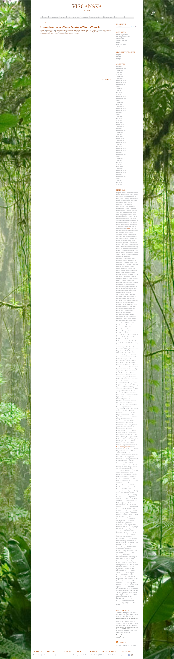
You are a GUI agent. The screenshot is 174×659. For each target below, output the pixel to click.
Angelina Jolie (131, 525)
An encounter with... (122, 41)
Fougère (123, 407)
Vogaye (118, 270)
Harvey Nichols (130, 589)
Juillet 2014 (119, 133)
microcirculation (124, 411)
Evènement (119, 383)
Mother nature (131, 298)
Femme (132, 548)
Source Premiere (125, 471)
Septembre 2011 (121, 176)
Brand (123, 506)
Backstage (119, 318)
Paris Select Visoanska (128, 389)
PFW (132, 542)
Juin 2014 (119, 135)
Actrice (127, 206)
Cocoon (118, 518)
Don (134, 268)
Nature (134, 320)
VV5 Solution (130, 485)
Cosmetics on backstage (123, 459)
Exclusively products (122, 242)
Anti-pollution (131, 415)
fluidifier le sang (121, 359)
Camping (118, 560)
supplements (119, 256)
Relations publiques (126, 427)
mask (127, 224)
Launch (123, 385)
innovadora (119, 234)
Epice (122, 457)
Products (135, 278)
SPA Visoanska (127, 479)
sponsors (122, 572)
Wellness (131, 598)
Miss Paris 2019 (130, 363)
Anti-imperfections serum (127, 246)
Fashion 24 (132, 355)
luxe (122, 329)
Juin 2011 (119, 180)
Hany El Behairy (121, 437)
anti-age (118, 491)
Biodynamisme (127, 264)
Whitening (135, 385)
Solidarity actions (126, 543)
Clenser (118, 381)
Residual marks (125, 469)
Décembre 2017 (121, 81)
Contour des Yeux (121, 228)
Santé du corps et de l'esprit (124, 423)
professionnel (125, 218)
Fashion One (128, 473)
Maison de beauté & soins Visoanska (127, 282)
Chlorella (118, 580)
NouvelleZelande (127, 594)
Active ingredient (133, 367)
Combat (123, 373)
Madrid (118, 272)
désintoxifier (125, 306)
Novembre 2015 (121, 111)
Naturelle (131, 327)
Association (124, 518)
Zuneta (122, 584)
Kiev (131, 508)
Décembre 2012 (121, 149)
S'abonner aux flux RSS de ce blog (126, 645)
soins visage (120, 214)
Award (127, 359)
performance (126, 413)
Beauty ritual (126, 509)
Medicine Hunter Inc (128, 461)
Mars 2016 (119, 105)
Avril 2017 (119, 95)
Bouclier (134, 210)
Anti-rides (124, 439)
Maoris (118, 407)
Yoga (129, 491)
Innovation (124, 586)
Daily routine (125, 347)
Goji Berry (135, 300)
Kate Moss (128, 515)
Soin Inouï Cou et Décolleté (129, 475)
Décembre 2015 (121, 109)
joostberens (128, 552)
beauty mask (125, 252)
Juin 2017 (119, 91)
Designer (134, 473)
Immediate (124, 367)
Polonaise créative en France (124, 260)
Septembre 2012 (121, 155)
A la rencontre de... (110, 17)
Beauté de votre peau (49, 17)
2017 (127, 238)
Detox (128, 560)
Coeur (118, 337)
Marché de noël (130, 391)
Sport (134, 532)
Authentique (131, 381)
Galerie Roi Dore (131, 563)
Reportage (130, 333)
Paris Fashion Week (132, 254)
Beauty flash (132, 316)
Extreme (118, 489)
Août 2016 (119, 101)
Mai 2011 (119, 182)
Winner (125, 234)
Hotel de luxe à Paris (131, 405)
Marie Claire (122, 238)
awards (118, 367)
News (126, 17)
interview (108, 30)
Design (134, 451)
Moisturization (120, 576)
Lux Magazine (120, 539)
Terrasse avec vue (131, 236)
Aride (117, 405)
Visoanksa (133, 218)
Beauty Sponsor (133, 244)
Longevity (129, 202)
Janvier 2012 (120, 168)
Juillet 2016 (119, 103)
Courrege (130, 232)
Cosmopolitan (120, 206)
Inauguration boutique (122, 314)
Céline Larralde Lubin (122, 292)
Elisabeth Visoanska (132, 192)
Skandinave (119, 284)
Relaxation (119, 204)
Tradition (127, 584)
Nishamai (118, 485)
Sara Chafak (120, 435)
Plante (122, 272)
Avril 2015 (119, 121)
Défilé (118, 585)
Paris (126, 576)
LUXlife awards (132, 593)
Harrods (130, 449)
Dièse (136, 579)
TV (135, 487)
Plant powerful (128, 284)
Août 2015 (119, 115)
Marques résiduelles (122, 433)
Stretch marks (131, 337)
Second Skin (120, 208)
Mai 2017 (119, 93)
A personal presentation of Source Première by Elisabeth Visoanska (70, 27)
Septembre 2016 (121, 99)
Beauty (127, 397)
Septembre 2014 (121, 131)
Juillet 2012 (119, 159)
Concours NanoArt (121, 268)
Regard (118, 252)
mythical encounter (132, 349)
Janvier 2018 (120, 79)
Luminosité (127, 531)
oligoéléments (128, 214)
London (125, 487)
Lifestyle (126, 355)
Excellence (119, 487)
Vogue (125, 502)
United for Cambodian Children (125, 477)
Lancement (133, 489)
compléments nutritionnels (129, 445)
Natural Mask (120, 266)
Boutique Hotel (120, 515)
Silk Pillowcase (133, 539)
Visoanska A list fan (127, 343)
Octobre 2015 (120, 113)
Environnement (133, 248)
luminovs (122, 210)
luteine (129, 312)
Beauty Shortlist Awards (129, 377)
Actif (123, 544)
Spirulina (124, 216)
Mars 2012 (119, 166)
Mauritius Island (133, 252)
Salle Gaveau (126, 393)
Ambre (127, 506)
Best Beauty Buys (133, 439)
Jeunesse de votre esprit (91, 17)
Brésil (132, 325)
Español (118, 57)
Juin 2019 (119, 73)
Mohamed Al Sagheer (127, 288)
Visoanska (129, 323)
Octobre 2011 (120, 174)
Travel (118, 47)
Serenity (118, 280)
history (129, 228)
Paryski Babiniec (121, 192)
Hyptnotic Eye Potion (122, 569)
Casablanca (119, 494)
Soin (117, 357)
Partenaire (131, 502)
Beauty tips (119, 441)
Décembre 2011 (121, 170)
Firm (131, 306)
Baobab (127, 564)
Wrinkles (130, 268)
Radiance (133, 276)
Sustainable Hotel (121, 349)
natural (118, 602)
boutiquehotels (128, 494)
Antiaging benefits (127, 286)
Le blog (42, 23)
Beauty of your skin (122, 35)
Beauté (118, 475)
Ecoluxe (118, 439)
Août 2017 (119, 87)
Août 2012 (119, 157)
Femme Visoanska (131, 501)
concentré (133, 393)
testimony (127, 276)
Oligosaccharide (127, 204)
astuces (122, 345)
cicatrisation (130, 304)
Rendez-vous (120, 276)
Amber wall (133, 238)
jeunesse (127, 580)
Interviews (132, 397)
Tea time (122, 357)
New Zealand (129, 463)
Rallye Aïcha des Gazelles (129, 513)
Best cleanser (128, 419)
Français (118, 59)
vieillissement (126, 441)
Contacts (114, 655)
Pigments (131, 528)
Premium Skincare (130, 371)
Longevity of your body (123, 37)
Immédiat (126, 421)
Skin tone (119, 461)
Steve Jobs (119, 361)
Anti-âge (134, 495)
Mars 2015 (119, 123)
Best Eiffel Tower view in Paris (125, 567)
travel (127, 373)
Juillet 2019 (119, 71)
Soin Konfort (134, 507)
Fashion (125, 318)
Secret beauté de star (130, 435)
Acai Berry (128, 403)
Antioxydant (119, 355)
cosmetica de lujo (124, 222)
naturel (123, 510)
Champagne (125, 528)
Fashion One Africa (122, 557)
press (130, 532)
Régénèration (120, 351)
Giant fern (126, 555)
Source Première (126, 375)
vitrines (125, 465)
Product (126, 520)
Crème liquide (120, 395)
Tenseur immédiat (130, 294)
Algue (132, 560)
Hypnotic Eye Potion (130, 208)
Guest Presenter (133, 591)
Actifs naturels (120, 323)
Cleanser (134, 572)
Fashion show (120, 505)
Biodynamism (123, 496)
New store (119, 527)
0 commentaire (92, 30)
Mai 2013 (119, 147)
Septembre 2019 (121, 69)
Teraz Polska (132, 318)
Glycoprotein (125, 262)
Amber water (62, 32)
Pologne (132, 469)
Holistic (118, 373)
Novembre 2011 (121, 172)
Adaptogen (127, 256)
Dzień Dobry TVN (121, 240)
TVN (124, 526)
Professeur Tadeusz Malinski (129, 335)
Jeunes (136, 274)
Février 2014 (120, 139)
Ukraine (135, 423)
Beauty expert (134, 194)
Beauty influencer (121, 200)
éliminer (136, 449)
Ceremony (131, 369)
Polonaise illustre (129, 493)
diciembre (130, 274)
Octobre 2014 (120, 129)
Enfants (122, 405)
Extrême (133, 431)
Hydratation (119, 387)
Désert (125, 312)
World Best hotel (132, 200)
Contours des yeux (121, 425)
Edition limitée (120, 194)
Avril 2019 (119, 75)
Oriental (132, 471)
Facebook (129, 655)
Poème (125, 383)
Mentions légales (93, 655)
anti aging (119, 595)
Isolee (123, 500)
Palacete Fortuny (121, 304)
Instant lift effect (121, 224)
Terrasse (118, 393)
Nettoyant (130, 487)
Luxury (126, 598)
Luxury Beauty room (122, 244)
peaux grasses (129, 457)
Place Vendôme (126, 230)
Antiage (123, 254)
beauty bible (120, 310)
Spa (123, 580)
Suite (127, 498)
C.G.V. (101, 655)
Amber (118, 254)
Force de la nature (130, 258)
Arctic (134, 536)
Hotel (131, 421)
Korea (118, 246)
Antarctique (127, 534)
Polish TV (122, 559)
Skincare (131, 516)
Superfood (119, 300)
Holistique (119, 479)
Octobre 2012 (120, 153)
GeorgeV (130, 216)
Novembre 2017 (121, 83)
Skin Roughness (121, 308)
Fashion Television (121, 274)
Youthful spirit (120, 39)
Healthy (124, 298)
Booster (127, 544)
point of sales (131, 353)
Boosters (123, 582)
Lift (131, 413)
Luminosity (128, 385)
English (118, 55)
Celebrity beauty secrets (131, 198)
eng (121, 655)
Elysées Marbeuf (131, 308)
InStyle (126, 316)
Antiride (130, 465)
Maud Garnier (134, 565)
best (133, 514)
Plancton (131, 481)
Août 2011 (119, 178)
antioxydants (130, 250)
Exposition (128, 453)
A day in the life (125, 549)
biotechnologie (120, 463)
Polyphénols (120, 451)
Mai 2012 (119, 163)
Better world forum (121, 379)
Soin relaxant (128, 451)
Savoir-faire (131, 574)
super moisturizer (121, 202)
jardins (123, 270)
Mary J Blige (120, 503)
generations (119, 530)
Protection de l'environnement (125, 302)
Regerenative (120, 258)
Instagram (132, 655)
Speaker (132, 359)
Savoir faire (135, 264)
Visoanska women (129, 196)
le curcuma (124, 381)
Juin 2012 (119, 161)
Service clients (107, 655)
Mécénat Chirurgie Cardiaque (125, 331)
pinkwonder (119, 534)
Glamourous (119, 421)
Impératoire (131, 587)
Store (123, 485)
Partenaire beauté (130, 226)
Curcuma (118, 508)
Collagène (119, 278)
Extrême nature (120, 563)
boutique (132, 314)
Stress (130, 399)
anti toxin (124, 601)
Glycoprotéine (133, 242)
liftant (129, 602)
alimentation (130, 339)
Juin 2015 (119, 117)
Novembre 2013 (121, 143)
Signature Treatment (122, 369)
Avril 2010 (119, 184)
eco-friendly (128, 504)
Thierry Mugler (120, 453)
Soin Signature (131, 583)
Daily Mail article (127, 278)
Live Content (132, 433)
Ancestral (123, 339)
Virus (136, 477)
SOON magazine (133, 379)
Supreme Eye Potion (122, 327)
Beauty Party (131, 240)
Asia (117, 212)
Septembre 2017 (121, 85)
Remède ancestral (121, 333)
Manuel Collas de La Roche (128, 212)
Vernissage (119, 554)
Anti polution (132, 290)
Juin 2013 (119, 145)
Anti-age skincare (127, 523)
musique (135, 522)
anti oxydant (124, 415)
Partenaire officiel (129, 579)
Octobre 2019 (120, 67)
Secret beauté (126, 489)
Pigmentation (119, 417)
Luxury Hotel (130, 280)
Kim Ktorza (130, 601)
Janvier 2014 (120, 141)
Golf (133, 552)
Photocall (131, 347)
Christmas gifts (120, 401)
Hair (117, 496)
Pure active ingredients (123, 447)
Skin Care (129, 320)
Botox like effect (121, 365)
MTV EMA (127, 409)
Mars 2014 (119, 137)
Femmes (127, 266)
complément (120, 316)
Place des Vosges (127, 467)
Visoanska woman (121, 525)
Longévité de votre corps (70, 17)
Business (122, 498)
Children (132, 544)
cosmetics (128, 210)
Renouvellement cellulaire (123, 455)
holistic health (125, 597)
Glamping (128, 526)
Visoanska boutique (131, 270)
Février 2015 (120, 125)
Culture (128, 325)
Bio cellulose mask (130, 357)
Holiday (124, 560)
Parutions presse (130, 329)
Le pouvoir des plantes (123, 541)
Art (132, 491)
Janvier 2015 (120, 127)
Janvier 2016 (120, 107)
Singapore (119, 264)
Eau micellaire (125, 248)
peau (126, 538)
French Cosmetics (121, 250)
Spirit (136, 389)
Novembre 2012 (121, 151)
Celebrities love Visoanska (124, 429)
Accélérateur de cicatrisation (124, 220)
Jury (136, 250)
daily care (126, 551)
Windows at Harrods (132, 365)
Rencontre (124, 483)
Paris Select (126, 341)
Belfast (132, 266)
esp (124, 655)
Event (127, 437)
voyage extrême (121, 391)
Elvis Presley (133, 222)
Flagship (125, 449)
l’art (117, 238)
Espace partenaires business (80, 655)
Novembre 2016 (121, 97)
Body (121, 198)
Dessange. (129, 510)
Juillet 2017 (119, 89)
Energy (130, 383)
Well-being (125, 532)
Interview (132, 554)
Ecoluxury (119, 341)
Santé (118, 210)
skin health (124, 575)
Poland (127, 194)
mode (134, 306)
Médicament (120, 431)
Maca (133, 403)
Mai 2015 (119, 119)
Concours (127, 570)
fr (118, 655)
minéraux (122, 403)
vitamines (124, 491)
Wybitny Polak (120, 565)
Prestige (118, 600)
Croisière (119, 218)
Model (118, 339)
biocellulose (119, 196)
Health (118, 574)
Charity (124, 280)
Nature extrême (129, 395)
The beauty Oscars (122, 593)
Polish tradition (127, 361)
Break (131, 262)
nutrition (122, 371)
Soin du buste (130, 559)
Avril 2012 (119, 164)
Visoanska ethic (121, 296)
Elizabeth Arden (121, 589)
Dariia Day (129, 573)
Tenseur (130, 483)
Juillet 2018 (119, 77)
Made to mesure (121, 320)
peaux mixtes (134, 437)
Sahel (131, 498)
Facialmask (119, 550)
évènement (134, 459)
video (117, 471)
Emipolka (123, 337)
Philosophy (125, 516)
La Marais (132, 206)
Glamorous (127, 431)
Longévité (125, 290)
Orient (135, 262)
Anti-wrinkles (127, 417)
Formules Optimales (122, 399)
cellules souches (130, 272)
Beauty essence (121, 325)
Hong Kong (124, 603)
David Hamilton (127, 300)
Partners (135, 427)
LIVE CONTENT (121, 45)
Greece (118, 546)
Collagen (123, 546)
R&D (135, 216)
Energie (118, 329)
